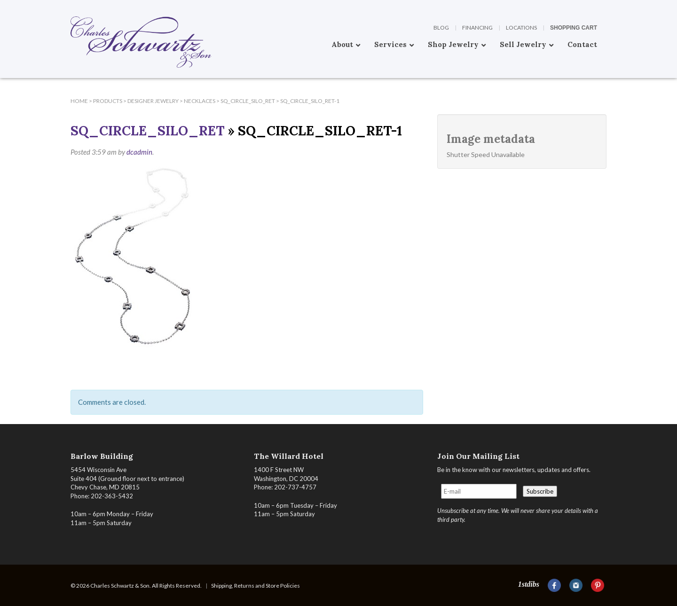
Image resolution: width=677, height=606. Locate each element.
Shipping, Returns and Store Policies (255, 585)
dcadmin (139, 152)
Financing (477, 27)
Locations (521, 27)
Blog (441, 27)
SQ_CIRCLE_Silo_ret (148, 130)
